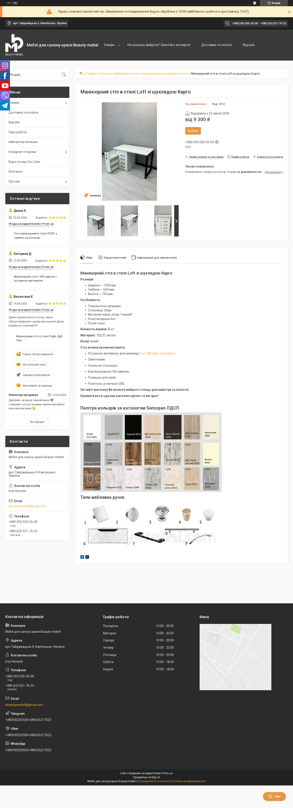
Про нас (14, 181)
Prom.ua (168, 773)
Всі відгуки (37, 421)
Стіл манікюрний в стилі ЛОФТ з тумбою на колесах (35, 235)
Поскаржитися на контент (154, 781)
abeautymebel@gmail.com (27, 506)
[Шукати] (64, 74)
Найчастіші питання (23, 142)
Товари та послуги (98, 73)
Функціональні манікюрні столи (165, 73)
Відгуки (248, 45)
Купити (193, 131)
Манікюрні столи (127, 73)
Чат (274, 796)
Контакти (15, 171)
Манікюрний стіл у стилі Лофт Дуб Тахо (39, 338)
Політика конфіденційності (189, 781)
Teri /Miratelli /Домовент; (157, 353)
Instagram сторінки (22, 152)
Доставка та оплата (216, 45)
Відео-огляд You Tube (24, 162)
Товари (109, 45)
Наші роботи (17, 132)
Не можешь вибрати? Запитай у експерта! (158, 45)
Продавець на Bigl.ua (146, 777)
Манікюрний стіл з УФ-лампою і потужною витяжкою (35, 278)
